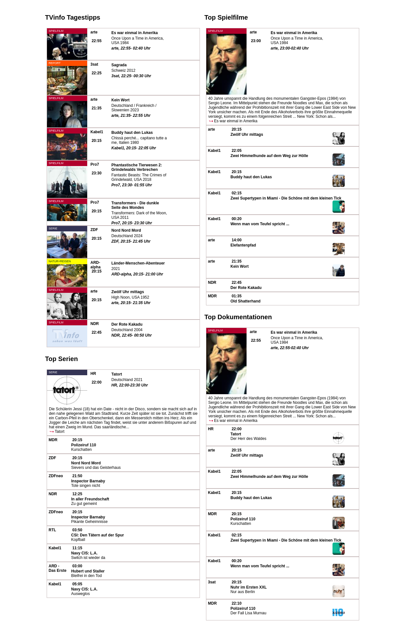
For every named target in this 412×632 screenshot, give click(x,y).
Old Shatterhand (245, 301)
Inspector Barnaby (88, 481)
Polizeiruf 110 (83, 445)
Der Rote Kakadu (127, 324)
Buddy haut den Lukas (132, 132)
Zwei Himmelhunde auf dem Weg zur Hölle (269, 155)
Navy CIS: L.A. (84, 553)
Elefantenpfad (243, 245)
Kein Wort (120, 100)
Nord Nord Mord (126, 230)
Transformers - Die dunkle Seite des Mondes (135, 205)
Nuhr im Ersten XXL (248, 587)
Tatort (116, 374)
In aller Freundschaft (90, 499)
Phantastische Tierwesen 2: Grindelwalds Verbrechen (136, 167)
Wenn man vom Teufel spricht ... (259, 224)
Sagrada (118, 65)
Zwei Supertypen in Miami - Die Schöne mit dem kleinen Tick (286, 198)
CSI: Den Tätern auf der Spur (97, 535)
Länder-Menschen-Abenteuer (138, 263)
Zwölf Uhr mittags (127, 292)
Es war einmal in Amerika (134, 33)
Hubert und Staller (88, 571)
